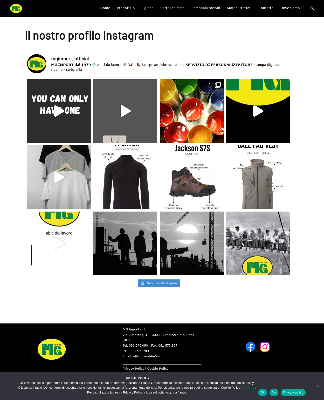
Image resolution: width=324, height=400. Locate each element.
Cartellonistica (172, 8)
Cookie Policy (157, 369)
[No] (318, 386)
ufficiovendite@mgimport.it (154, 357)
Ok (263, 392)
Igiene (148, 8)
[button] (312, 8)
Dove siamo (290, 8)
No (274, 392)
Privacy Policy (133, 369)
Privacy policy (293, 392)
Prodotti (124, 8)
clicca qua (248, 387)
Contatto (266, 8)
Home (105, 8)
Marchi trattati (239, 8)
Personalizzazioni (205, 8)
